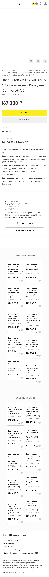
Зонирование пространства (35, 70)
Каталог (16, 70)
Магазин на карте (24, 223)
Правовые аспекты (10, 540)
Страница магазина (24, 230)
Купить (24, 113)
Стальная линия (11, 95)
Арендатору (7, 547)
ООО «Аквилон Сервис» (18, 535)
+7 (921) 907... (24, 120)
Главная (5, 70)
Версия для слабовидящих (13, 550)
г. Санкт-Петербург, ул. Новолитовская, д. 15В (20, 553)
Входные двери (12, 73)
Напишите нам (8, 543)
